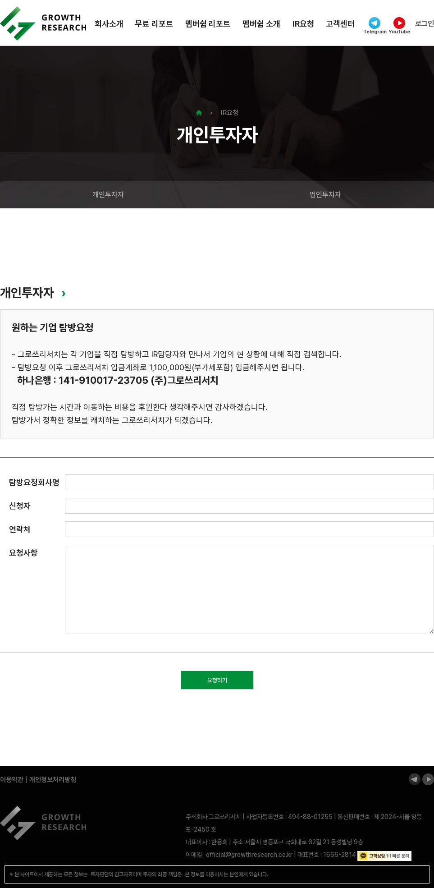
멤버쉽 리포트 (207, 23)
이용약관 (11, 780)
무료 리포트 (154, 23)
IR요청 (303, 23)
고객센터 (340, 23)
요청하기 (217, 680)
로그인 (424, 23)
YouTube (399, 26)
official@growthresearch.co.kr (249, 854)
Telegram (374, 26)
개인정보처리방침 (52, 780)
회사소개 (109, 23)
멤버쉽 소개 (261, 23)
